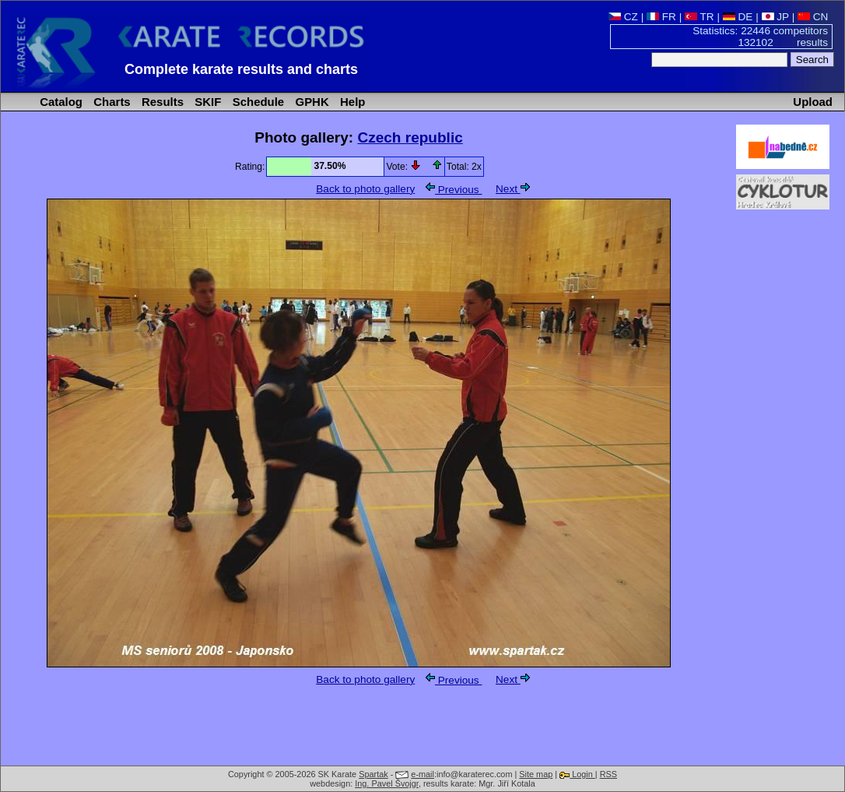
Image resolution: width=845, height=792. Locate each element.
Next (513, 189)
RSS (608, 774)
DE (738, 17)
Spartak (373, 774)
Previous (454, 189)
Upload (813, 101)
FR (661, 17)
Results (161, 101)
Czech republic (409, 137)
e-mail (422, 774)
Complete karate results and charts (241, 69)
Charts (110, 101)
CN (813, 17)
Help (351, 101)
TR (699, 17)
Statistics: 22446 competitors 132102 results (760, 36)
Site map (535, 774)
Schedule (257, 101)
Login (577, 774)
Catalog (59, 101)
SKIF (206, 101)
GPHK (310, 101)
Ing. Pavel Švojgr (387, 783)
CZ (623, 17)
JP (775, 17)
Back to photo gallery (365, 189)
